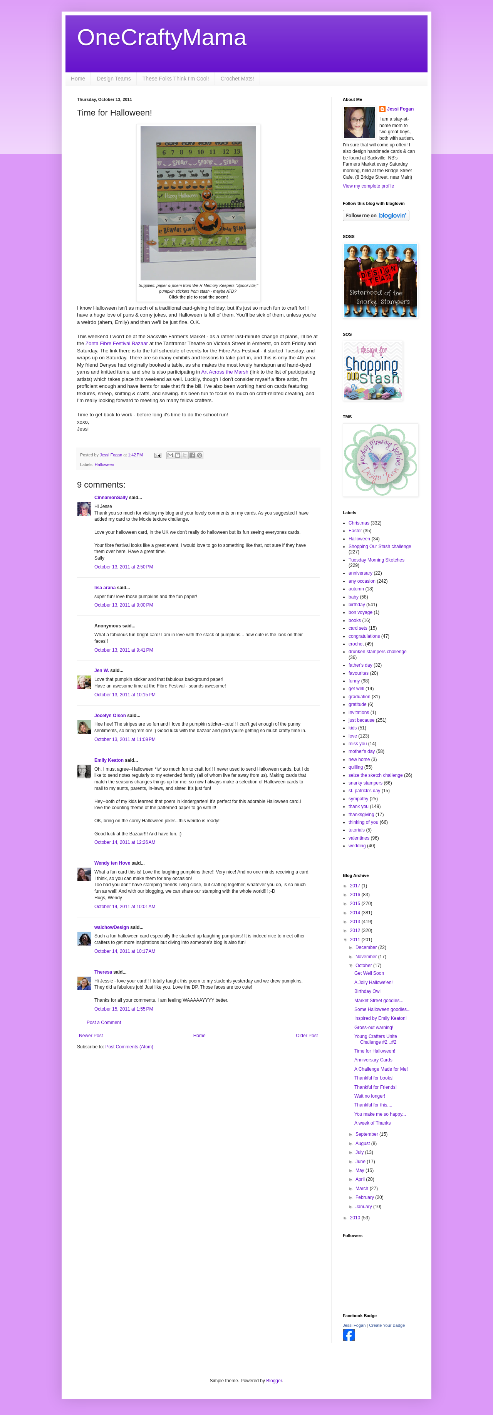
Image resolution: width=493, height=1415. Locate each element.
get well (356, 688)
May (360, 1170)
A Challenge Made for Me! (381, 1069)
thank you (359, 806)
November (366, 956)
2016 (356, 894)
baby (354, 597)
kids (353, 728)
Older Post (307, 1035)
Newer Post (91, 1035)
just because (361, 720)
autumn (356, 589)
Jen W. (101, 670)
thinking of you (363, 822)
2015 (356, 903)
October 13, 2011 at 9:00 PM (123, 605)
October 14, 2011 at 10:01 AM (124, 906)
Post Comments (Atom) (129, 1047)
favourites (359, 673)
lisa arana (105, 587)
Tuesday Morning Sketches (376, 560)
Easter (355, 530)
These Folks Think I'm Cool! (176, 78)
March (362, 1188)
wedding (357, 845)
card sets (358, 628)
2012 (356, 930)
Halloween (104, 464)
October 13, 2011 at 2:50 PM (123, 567)
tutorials (357, 830)
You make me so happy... (380, 1114)
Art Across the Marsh (224, 372)
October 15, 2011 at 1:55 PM (123, 1009)
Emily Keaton (109, 760)
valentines (359, 838)
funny (354, 681)
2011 (356, 939)
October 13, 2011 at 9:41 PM (123, 650)
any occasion (362, 581)
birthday (357, 604)
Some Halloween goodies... (382, 1009)
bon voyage (360, 612)
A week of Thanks (372, 1123)
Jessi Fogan (400, 109)
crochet (356, 644)
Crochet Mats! (237, 78)
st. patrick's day (364, 790)
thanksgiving (361, 814)
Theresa (103, 972)
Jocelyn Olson (110, 715)
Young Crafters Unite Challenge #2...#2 (375, 1039)
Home (78, 78)
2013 (356, 921)
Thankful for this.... (373, 1105)
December (366, 947)
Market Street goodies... (378, 1000)
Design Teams (114, 78)
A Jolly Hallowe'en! (373, 982)
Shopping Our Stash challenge (380, 546)
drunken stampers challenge (378, 651)
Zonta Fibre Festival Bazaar (117, 343)
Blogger (274, 1380)
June (361, 1161)
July (360, 1152)
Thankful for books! (374, 1078)
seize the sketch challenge (376, 775)
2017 (356, 886)
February (365, 1197)
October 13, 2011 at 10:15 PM (125, 694)
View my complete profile (368, 186)
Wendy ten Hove (112, 863)
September (367, 1134)
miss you (358, 743)
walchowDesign (111, 927)
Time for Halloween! (374, 1051)
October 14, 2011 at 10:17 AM (124, 951)
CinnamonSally (111, 497)
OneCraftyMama (161, 37)
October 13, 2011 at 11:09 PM (125, 739)
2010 (356, 1218)
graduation (360, 696)
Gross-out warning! (373, 1027)
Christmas (359, 523)
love (353, 736)
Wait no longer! (369, 1096)
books (355, 620)
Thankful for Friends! (375, 1087)
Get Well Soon (369, 973)
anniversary (360, 573)
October (364, 965)
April (360, 1179)
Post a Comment (104, 1022)
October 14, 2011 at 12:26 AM (124, 842)
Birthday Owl (367, 991)
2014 (356, 912)
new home (359, 759)
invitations (359, 712)
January (364, 1206)
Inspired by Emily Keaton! (380, 1018)
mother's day (362, 751)
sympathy (358, 798)
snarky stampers (365, 783)
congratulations (364, 636)
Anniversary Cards (373, 1060)
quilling (356, 767)
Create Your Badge (387, 1325)
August (363, 1143)
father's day (360, 665)
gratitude (358, 704)
